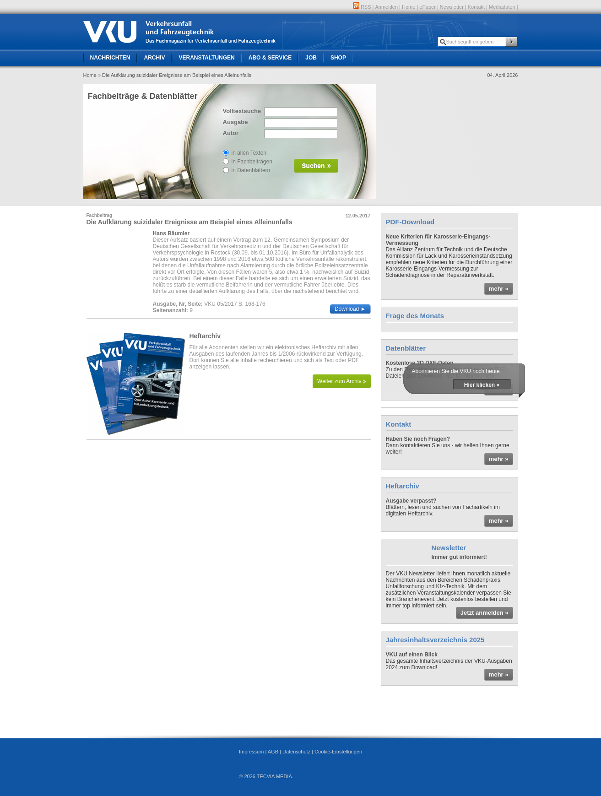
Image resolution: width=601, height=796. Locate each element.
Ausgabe (235, 122)
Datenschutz (296, 751)
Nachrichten (110, 57)
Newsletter (452, 7)
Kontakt (476, 7)
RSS (362, 7)
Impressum (251, 751)
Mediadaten (502, 7)
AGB (273, 751)
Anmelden (386, 7)
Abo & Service (270, 57)
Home (408, 7)
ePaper (427, 7)
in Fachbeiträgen (252, 161)
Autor (231, 133)
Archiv (154, 57)
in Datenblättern (251, 170)
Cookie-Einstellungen (338, 751)
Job (311, 57)
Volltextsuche (241, 111)
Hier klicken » (481, 385)
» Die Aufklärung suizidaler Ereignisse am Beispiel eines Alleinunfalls (174, 75)
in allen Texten (249, 153)
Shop (338, 57)
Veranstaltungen (207, 57)
